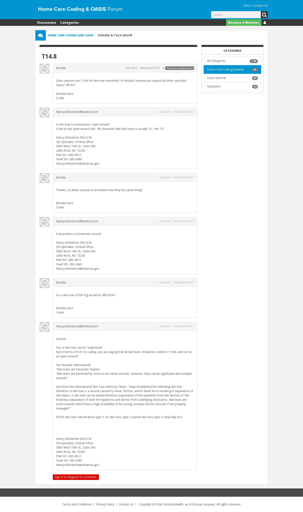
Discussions (46, 22)
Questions (232, 86)
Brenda (61, 68)
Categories (69, 22)
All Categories (232, 61)
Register (73, 477)
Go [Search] (264, 14)
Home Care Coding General (180, 68)
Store (247, 5)
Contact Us (260, 5)
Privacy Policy (105, 504)
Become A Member (243, 22)
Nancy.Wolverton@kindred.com (77, 112)
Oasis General (232, 78)
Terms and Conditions (77, 504)
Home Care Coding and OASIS (71, 35)
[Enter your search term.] (236, 14)
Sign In (58, 477)
